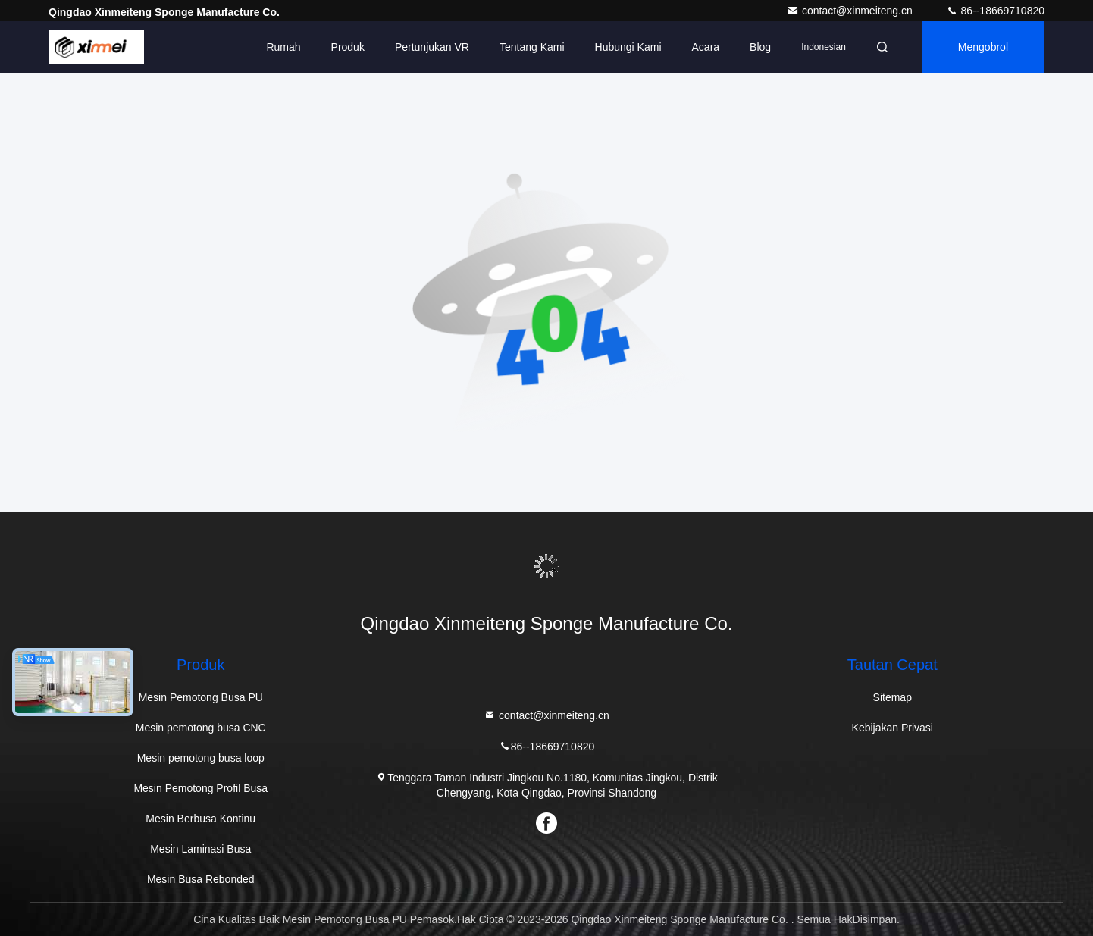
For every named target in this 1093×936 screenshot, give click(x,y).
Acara (706, 47)
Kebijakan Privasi (892, 728)
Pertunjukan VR (432, 47)
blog (760, 47)
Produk (348, 47)
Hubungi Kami (628, 47)
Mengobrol (983, 47)
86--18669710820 (995, 11)
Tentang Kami (532, 47)
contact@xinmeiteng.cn (851, 11)
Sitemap (892, 697)
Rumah (283, 47)
